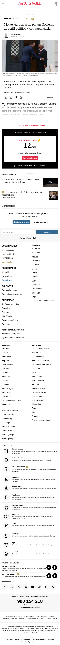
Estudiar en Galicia (40, 360)
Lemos (35, 277)
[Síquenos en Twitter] (12, 587)
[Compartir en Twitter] (21, 98)
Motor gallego (8, 438)
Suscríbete (7, 262)
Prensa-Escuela (33, 618)
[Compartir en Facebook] (16, 98)
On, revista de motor (41, 420)
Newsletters (7, 276)
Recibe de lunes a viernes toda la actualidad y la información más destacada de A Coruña (28, 516)
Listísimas (36, 368)
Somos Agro (7, 388)
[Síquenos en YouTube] (33, 587)
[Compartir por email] (11, 98)
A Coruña (36, 249)
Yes (33, 412)
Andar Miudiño (8, 426)
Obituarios (6, 396)
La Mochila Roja (39, 392)
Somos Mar (7, 392)
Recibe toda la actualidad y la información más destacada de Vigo (28, 544)
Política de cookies (38, 639)
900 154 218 (30, 601)
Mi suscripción (8, 250)
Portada (5, 348)
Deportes (6, 372)
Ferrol (34, 273)
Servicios (6, 308)
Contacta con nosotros (12, 294)
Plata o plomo (38, 376)
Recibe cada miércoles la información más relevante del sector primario (29, 488)
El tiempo (6, 404)
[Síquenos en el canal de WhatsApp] (46, 587)
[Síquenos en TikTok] (39, 587)
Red (34, 372)
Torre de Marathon (10, 410)
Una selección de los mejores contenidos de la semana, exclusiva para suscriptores (29, 469)
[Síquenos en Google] (53, 587)
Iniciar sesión (40, 222)
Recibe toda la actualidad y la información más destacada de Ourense (29, 553)
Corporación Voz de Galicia (13, 616)
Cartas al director (9, 290)
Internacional (7, 364)
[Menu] (3, 3)
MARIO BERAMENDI (8, 198)
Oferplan (6, 312)
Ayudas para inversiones (13, 337)
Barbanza (36, 261)
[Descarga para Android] (54, 567)
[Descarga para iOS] (48, 567)
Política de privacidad (22, 639)
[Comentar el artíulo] (49, 97)
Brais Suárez (16, 34)
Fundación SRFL (29, 616)
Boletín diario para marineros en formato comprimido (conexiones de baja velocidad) (28, 497)
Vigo (34, 296)
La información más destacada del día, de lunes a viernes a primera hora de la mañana (30, 451)
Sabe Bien (36, 352)
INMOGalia (7, 316)
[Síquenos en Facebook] (5, 587)
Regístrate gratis (21, 222)
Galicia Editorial (52, 618)
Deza (34, 269)
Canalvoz (14, 618)
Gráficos (5, 384)
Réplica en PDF (9, 254)
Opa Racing (7, 418)
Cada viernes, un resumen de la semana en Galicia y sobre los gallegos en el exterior (30, 507)
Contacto (6, 324)
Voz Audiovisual (42, 616)
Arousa (35, 257)
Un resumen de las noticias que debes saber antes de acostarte (27, 460)
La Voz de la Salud (40, 348)
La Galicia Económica (11, 400)
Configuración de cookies (33, 642)
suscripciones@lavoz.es (30, 607)
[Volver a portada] (30, 3)
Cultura (5, 380)
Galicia (5, 352)
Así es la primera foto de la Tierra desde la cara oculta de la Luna (20, 180)
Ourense (36, 284)
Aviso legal (9, 639)
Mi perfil (5, 272)
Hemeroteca (7, 258)
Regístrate (7, 280)
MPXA (43, 618)
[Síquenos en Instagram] (19, 587)
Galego (36, 238)
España (5, 360)
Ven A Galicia (38, 380)
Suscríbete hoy (30, 158)
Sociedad (6, 376)
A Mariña (36, 253)
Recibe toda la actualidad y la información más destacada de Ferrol (28, 525)
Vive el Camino (38, 388)
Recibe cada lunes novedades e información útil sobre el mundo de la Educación (29, 479)
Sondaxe (6, 618)
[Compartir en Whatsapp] (6, 98)
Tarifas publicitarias (10, 304)
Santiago (36, 293)
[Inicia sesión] (55, 3)
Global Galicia (38, 356)
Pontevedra (37, 289)
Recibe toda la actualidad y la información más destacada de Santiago (29, 535)
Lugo (34, 281)
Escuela (35, 416)
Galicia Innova (38, 396)
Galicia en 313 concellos (43, 301)
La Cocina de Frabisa (41, 364)
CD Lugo (6, 422)
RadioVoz (52, 616)
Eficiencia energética (11, 333)
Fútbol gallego (8, 434)
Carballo (35, 265)
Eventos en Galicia (10, 320)
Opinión (5, 368)
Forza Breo (7, 430)
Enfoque (35, 384)
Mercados (36, 404)
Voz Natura (22, 618)
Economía (6, 356)
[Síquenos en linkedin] (26, 587)
